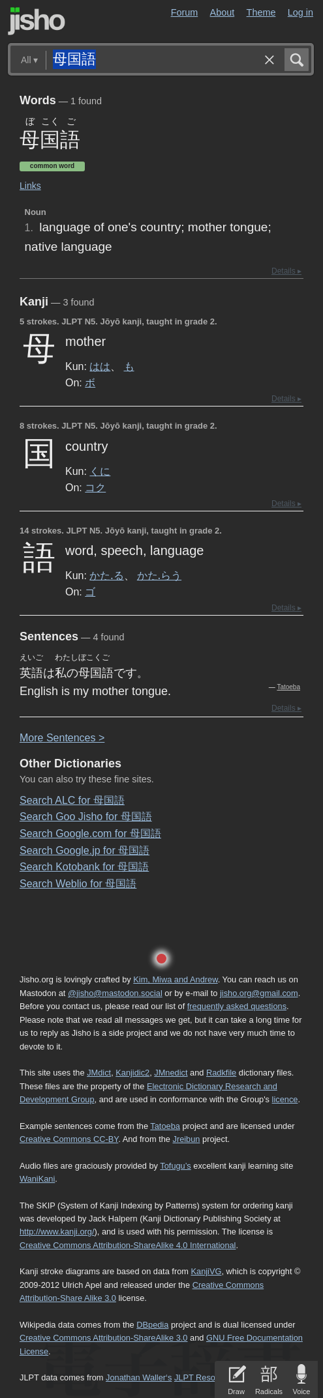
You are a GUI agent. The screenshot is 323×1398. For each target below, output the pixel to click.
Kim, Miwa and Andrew (175, 979)
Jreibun (186, 1139)
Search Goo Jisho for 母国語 (86, 816)
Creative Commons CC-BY (69, 1139)
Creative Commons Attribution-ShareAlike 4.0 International (128, 1245)
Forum (184, 12)
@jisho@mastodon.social (115, 993)
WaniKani (37, 1179)
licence (285, 1099)
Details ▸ (286, 271)
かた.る (106, 575)
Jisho (36, 21)
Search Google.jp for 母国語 (84, 850)
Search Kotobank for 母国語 (84, 866)
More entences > (62, 737)
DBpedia (152, 1325)
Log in (300, 12)
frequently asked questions (236, 1006)
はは (99, 366)
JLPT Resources (205, 1377)
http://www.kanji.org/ (57, 1231)
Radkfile (221, 1072)
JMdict (99, 1072)
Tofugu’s (175, 1166)
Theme (261, 12)
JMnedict (170, 1072)
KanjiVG (206, 1271)
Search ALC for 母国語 (72, 800)
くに (99, 471)
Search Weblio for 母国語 (78, 883)
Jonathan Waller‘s (139, 1377)
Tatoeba (288, 687)
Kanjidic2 (132, 1072)
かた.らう (159, 575)
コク (95, 487)
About (222, 12)
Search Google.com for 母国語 (90, 833)
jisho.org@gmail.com (259, 993)
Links (30, 185)
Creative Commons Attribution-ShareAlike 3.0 (103, 1338)
